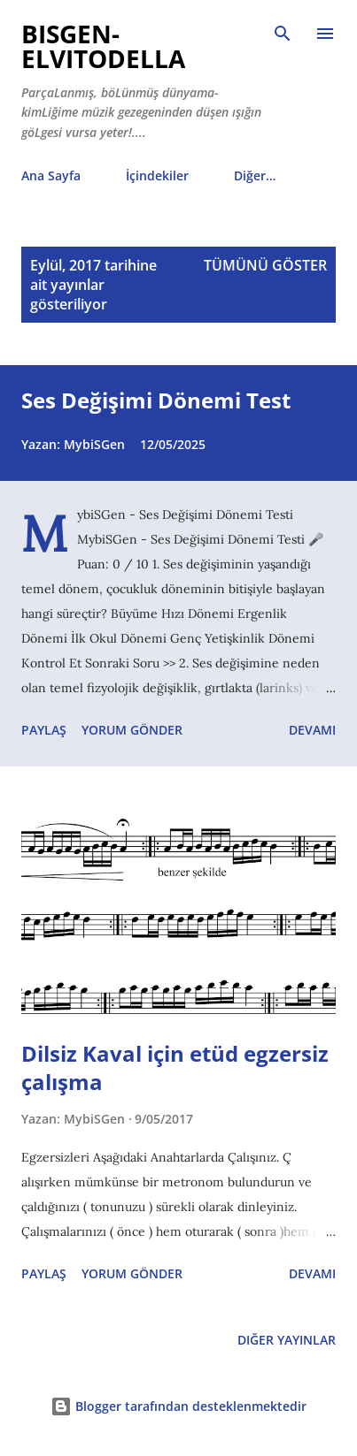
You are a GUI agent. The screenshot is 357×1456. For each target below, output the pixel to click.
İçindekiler (157, 175)
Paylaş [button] (43, 729)
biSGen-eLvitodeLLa (103, 46)
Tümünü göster (265, 265)
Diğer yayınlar (286, 1339)
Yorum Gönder (131, 729)
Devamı (312, 729)
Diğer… (255, 175)
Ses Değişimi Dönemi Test (156, 400)
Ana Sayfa (51, 175)
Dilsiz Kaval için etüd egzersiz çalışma (175, 1067)
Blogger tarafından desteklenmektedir (178, 1406)
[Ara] (282, 31)
